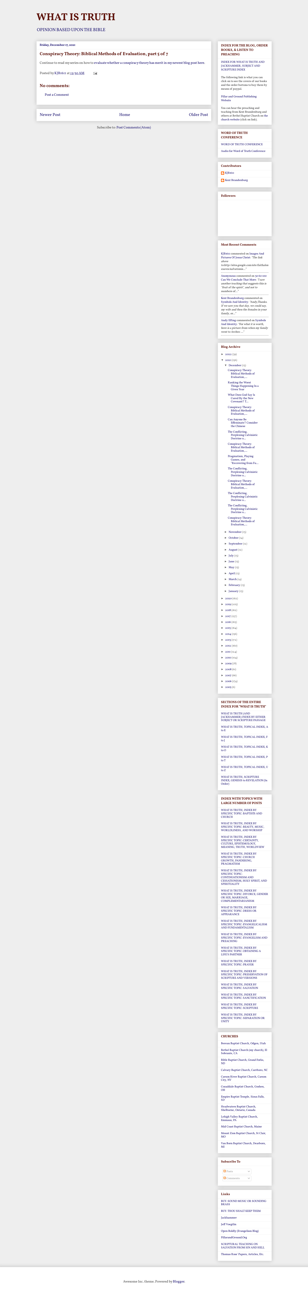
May (232, 567)
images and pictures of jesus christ (242, 256)
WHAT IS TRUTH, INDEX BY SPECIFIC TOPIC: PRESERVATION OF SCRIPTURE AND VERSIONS (244, 974)
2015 (228, 628)
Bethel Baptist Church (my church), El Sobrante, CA (244, 1052)
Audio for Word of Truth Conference (243, 151)
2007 (228, 675)
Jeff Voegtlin (228, 1224)
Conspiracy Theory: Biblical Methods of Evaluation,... (241, 373)
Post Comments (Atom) (133, 127)
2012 (228, 646)
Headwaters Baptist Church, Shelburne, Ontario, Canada (238, 1108)
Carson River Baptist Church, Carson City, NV (243, 1078)
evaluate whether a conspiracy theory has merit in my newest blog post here (149, 63)
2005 (228, 687)
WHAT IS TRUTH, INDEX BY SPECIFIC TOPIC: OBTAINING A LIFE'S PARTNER (241, 951)
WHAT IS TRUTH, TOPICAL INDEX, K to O (244, 748)
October (234, 538)
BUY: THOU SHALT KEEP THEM (241, 1211)
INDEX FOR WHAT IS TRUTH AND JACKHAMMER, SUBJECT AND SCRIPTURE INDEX (242, 66)
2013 (228, 640)
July (231, 556)
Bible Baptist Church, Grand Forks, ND (242, 1061)
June (232, 562)
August (233, 550)
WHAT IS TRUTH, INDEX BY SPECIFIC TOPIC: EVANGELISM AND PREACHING (244, 938)
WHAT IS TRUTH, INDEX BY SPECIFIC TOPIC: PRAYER (239, 963)
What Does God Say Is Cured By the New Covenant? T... (241, 398)
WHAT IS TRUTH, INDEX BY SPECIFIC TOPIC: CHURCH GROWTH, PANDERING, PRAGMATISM (239, 859)
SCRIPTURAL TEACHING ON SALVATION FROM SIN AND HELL (242, 1246)
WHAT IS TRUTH (75, 18)
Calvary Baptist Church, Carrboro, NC (244, 1070)
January (234, 591)
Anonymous (228, 276)
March (233, 579)
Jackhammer (229, 1218)
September (236, 544)
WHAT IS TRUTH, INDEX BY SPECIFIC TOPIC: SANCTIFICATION (243, 996)
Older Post (198, 115)
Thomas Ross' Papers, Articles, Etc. (242, 1254)
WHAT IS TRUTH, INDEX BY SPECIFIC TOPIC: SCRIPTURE (239, 1006)
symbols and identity (234, 302)
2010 (228, 658)
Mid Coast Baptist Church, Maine (241, 1127)
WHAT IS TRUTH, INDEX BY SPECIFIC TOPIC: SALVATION (239, 986)
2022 (228, 354)
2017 (228, 616)
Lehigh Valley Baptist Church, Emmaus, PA (239, 1118)
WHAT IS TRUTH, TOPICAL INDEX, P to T (244, 758)
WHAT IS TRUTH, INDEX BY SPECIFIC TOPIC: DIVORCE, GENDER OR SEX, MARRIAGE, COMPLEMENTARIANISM (244, 896)
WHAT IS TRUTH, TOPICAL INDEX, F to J (244, 738)
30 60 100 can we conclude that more (244, 278)
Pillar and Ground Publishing (239, 97)
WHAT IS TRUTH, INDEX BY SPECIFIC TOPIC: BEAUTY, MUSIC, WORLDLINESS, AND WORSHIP (242, 827)
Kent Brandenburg (236, 180)
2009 (228, 664)
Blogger (178, 1281)
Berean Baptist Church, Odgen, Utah (243, 1043)
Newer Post (50, 115)
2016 (228, 622)
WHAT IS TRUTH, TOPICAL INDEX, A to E (244, 728)
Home (124, 115)
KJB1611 (229, 173)
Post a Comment (57, 95)
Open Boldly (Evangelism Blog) (240, 1231)
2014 (228, 634)
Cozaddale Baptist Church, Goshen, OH (242, 1088)
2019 (228, 604)
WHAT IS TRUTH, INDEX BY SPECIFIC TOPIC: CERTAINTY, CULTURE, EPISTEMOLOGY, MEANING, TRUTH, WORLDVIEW (242, 842)
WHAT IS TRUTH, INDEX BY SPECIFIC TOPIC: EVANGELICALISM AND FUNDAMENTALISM (244, 924)
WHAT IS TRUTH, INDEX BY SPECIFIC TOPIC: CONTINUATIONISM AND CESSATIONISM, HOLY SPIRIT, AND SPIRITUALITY (244, 877)
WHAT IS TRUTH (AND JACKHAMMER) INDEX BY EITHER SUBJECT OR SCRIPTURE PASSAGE (243, 717)
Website (226, 100)
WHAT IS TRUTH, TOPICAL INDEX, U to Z (244, 769)
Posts (228, 1171)
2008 (228, 669)
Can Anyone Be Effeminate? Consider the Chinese (243, 423)
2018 (228, 610)
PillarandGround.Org (234, 1238)
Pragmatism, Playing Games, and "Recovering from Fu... (243, 459)
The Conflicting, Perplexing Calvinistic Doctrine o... (243, 435)
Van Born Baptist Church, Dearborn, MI (243, 1145)
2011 (228, 652)
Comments (231, 1178)
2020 (228, 598)
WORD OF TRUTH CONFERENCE (242, 144)
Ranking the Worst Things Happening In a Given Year (243, 386)
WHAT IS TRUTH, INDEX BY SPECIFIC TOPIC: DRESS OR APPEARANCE (239, 911)
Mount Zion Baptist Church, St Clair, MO (243, 1135)
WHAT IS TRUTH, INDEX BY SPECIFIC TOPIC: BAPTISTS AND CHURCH (241, 813)
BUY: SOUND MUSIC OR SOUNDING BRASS (243, 1203)
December (235, 365)
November (235, 532)
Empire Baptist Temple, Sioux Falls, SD (242, 1098)
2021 (228, 360)
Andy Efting (228, 320)
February (235, 585)
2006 (228, 681)
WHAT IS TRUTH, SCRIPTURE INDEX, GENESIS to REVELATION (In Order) (244, 780)
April (232, 573)
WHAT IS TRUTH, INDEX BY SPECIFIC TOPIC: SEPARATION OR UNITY (243, 1018)
